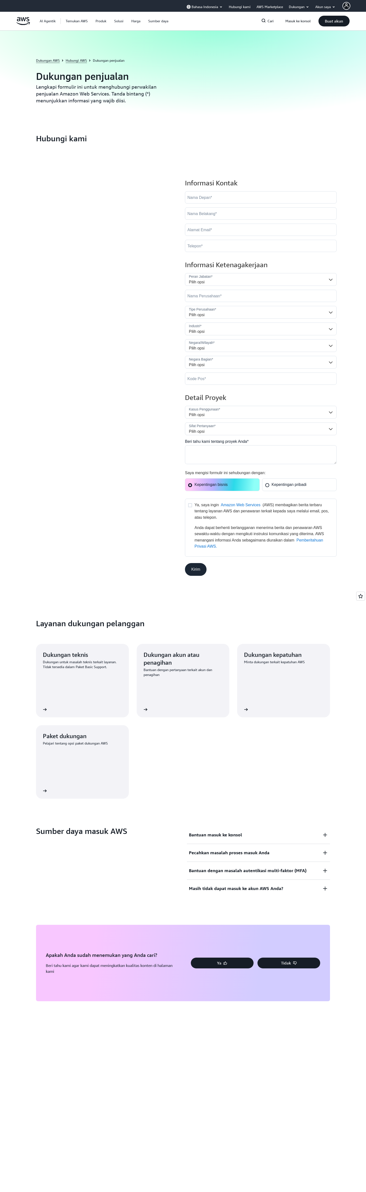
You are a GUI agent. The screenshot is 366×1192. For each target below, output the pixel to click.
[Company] (261, 296)
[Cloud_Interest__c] (261, 454)
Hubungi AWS (76, 60)
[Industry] (260, 329)
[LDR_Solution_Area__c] (260, 412)
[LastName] (261, 213)
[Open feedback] (360, 596)
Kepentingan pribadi (285, 484)
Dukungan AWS (48, 60)
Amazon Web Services (240, 505)
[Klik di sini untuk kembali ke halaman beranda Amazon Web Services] (23, 24)
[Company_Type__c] (260, 312)
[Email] (261, 230)
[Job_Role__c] (260, 279)
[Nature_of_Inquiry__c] (260, 429)
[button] (77, 21)
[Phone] (261, 246)
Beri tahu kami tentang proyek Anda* (217, 441)
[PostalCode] (261, 379)
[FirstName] (261, 197)
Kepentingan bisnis (208, 484)
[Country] (260, 345)
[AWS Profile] (346, 6)
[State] (260, 362)
